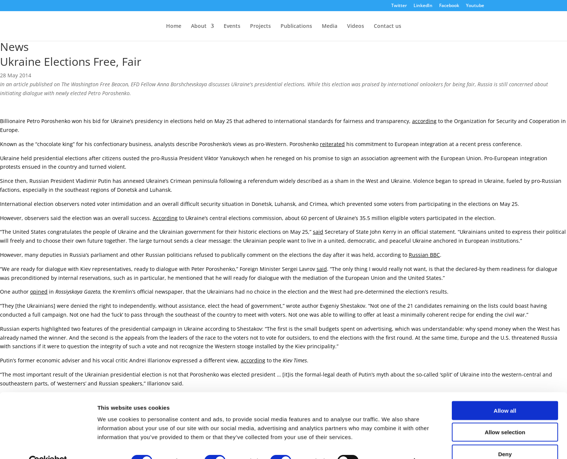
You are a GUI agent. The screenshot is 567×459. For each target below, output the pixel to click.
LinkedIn (423, 6)
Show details (390, 444)
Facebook (449, 6)
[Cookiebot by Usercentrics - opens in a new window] (48, 444)
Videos (355, 26)
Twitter (399, 6)
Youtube (475, 6)
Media (329, 26)
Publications (296, 26)
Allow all (505, 394)
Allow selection (505, 416)
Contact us (387, 26)
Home (173, 26)
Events (232, 26)
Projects (260, 26)
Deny (505, 437)
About (199, 26)
